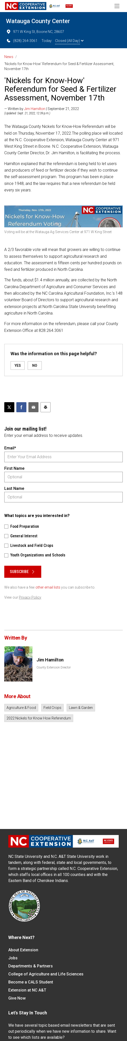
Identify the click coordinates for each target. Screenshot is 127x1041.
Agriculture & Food (21, 708)
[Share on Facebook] (21, 407)
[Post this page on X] (9, 407)
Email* (10, 448)
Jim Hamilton (34, 109)
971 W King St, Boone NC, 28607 (35, 31)
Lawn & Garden (81, 708)
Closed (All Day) (69, 41)
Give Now (17, 998)
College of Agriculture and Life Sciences (45, 974)
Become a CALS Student (30, 982)
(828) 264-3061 (21, 40)
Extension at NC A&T (27, 990)
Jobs (13, 958)
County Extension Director (53, 667)
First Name (14, 468)
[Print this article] (45, 407)
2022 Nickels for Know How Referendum (39, 718)
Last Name (14, 488)
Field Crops (52, 708)
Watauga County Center (38, 21)
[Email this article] (33, 407)
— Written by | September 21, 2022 (41, 109)
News (8, 57)
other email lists (47, 587)
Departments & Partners (30, 966)
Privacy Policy (30, 597)
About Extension (23, 950)
